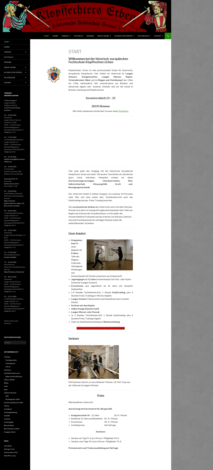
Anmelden (8, 446)
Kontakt (157, 36)
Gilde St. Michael (10, 393)
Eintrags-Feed (9, 449)
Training (65, 36)
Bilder (6, 383)
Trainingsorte (10, 363)
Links (6, 386)
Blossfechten (9, 425)
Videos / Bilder (103, 36)
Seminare (90, 36)
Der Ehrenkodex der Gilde (13, 403)
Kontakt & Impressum (12, 373)
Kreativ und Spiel (10, 257)
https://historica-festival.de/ (14, 272)
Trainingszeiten (11, 360)
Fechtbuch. (123, 111)
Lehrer (55, 36)
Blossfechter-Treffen (123, 36)
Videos (6, 406)
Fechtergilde (143, 36)
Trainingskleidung (10, 412)
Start (46, 36)
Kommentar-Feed (10, 452)
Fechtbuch (78, 36)
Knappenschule (9, 432)
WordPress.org (9, 456)
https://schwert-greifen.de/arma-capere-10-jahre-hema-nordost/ (14, 203)
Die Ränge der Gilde (12, 399)
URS (6, 396)
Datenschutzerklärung (13, 376)
